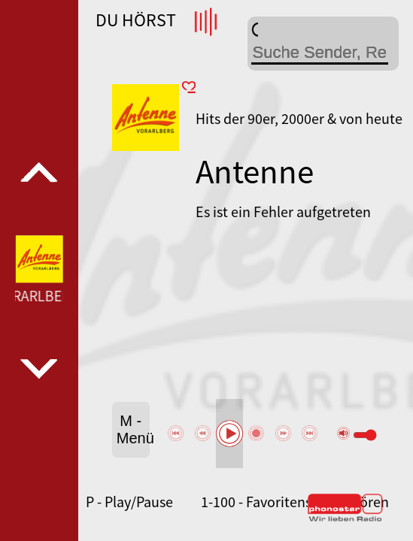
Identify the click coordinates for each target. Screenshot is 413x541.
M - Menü (133, 429)
